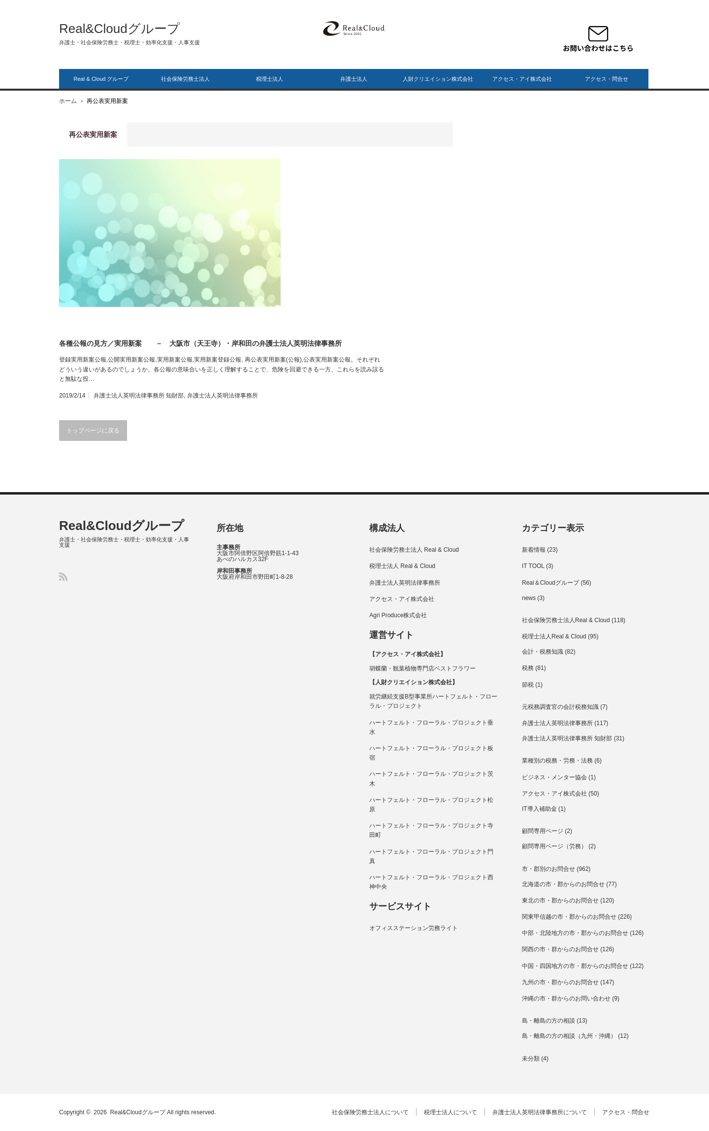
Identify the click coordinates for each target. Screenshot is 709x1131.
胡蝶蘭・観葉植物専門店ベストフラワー (422, 668)
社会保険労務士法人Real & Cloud (566, 620)
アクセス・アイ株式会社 (522, 79)
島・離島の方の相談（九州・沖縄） (569, 1035)
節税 (528, 684)
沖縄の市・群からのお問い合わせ (566, 998)
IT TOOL (533, 566)
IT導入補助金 (539, 808)
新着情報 (534, 549)
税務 (528, 668)
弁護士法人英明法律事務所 (222, 395)
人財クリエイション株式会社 (438, 79)
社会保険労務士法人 (185, 79)
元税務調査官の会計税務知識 (560, 706)
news (529, 598)
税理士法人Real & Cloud (554, 636)
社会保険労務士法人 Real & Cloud (414, 549)
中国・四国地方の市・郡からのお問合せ (575, 966)
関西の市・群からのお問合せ (560, 949)
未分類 (531, 1058)
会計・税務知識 (542, 651)
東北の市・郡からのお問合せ (560, 900)
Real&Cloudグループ (119, 28)
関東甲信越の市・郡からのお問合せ (569, 916)
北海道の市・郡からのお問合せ (563, 884)
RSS (63, 576)
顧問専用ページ (542, 831)
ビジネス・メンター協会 (554, 777)
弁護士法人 (353, 79)
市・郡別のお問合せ (548, 868)
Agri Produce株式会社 (398, 615)
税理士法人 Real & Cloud (402, 566)
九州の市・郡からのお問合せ (560, 982)
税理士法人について (451, 1112)
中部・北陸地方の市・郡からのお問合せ (575, 933)
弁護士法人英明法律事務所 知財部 (139, 395)
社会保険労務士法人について (370, 1112)
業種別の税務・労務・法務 (557, 760)
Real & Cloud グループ (101, 79)
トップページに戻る (93, 430)
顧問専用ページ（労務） (554, 846)
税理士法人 (269, 79)
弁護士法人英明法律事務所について (540, 1112)
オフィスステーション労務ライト (413, 928)
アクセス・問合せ (606, 79)
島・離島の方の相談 (548, 1020)
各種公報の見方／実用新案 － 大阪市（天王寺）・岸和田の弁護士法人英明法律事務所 (200, 343)
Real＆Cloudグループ (550, 582)
